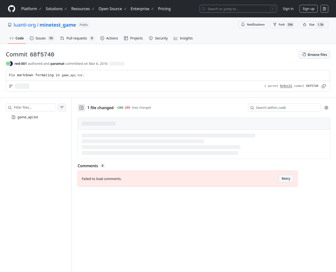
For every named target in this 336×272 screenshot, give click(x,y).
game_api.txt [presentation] (27, 117)
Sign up (308, 8)
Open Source (113, 8)
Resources (83, 8)
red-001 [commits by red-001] (21, 63)
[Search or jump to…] (238, 8)
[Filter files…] (35, 107)
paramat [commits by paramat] (58, 63)
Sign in (288, 8)
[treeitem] (36, 117)
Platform (31, 8)
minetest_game (58, 25)
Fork (283, 24)
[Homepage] (11, 9)
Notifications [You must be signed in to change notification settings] (252, 25)
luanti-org (25, 25)
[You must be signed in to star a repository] (313, 24)
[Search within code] (282, 108)
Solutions (56, 8)
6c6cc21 (286, 86)
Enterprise (142, 8)
